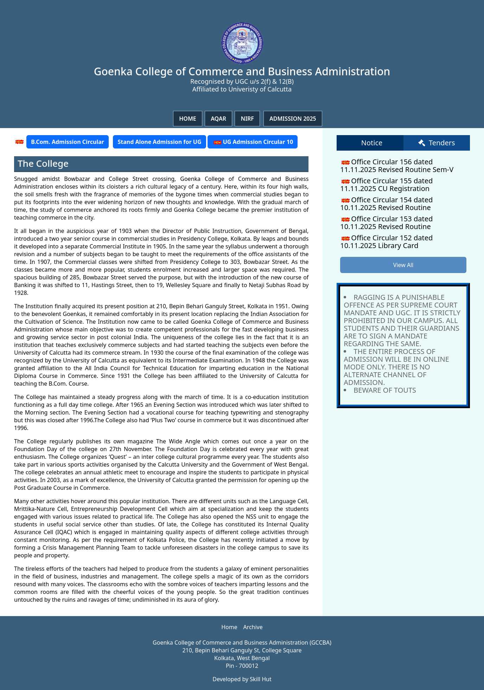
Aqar (218, 118)
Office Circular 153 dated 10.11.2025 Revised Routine (386, 222)
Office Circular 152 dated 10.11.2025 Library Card (386, 241)
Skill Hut (260, 679)
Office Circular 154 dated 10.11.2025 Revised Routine (386, 203)
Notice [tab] (372, 142)
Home (187, 118)
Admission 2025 (292, 118)
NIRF (247, 118)
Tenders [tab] (436, 142)
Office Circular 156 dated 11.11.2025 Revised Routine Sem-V (396, 165)
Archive (252, 627)
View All (403, 265)
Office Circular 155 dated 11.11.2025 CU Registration (386, 184)
